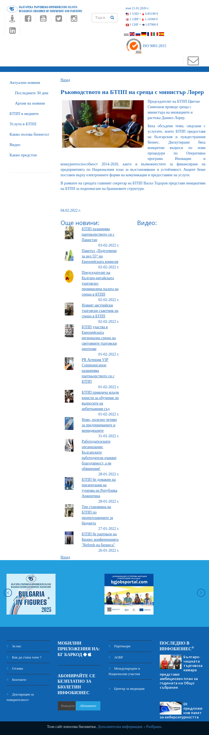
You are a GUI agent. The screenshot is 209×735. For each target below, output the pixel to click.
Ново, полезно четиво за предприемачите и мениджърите (99, 425)
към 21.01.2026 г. (137, 8)
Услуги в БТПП (23, 124)
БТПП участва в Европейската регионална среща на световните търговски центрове (99, 338)
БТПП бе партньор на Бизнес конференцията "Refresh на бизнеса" (100, 539)
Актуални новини (25, 82)
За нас (14, 646)
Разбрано (153, 727)
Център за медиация (127, 689)
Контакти (16, 680)
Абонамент (88, 706)
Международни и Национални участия (124, 671)
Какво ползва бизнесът (29, 134)
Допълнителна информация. (120, 727)
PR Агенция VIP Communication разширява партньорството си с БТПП (98, 371)
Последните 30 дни (31, 93)
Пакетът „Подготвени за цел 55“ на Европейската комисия (100, 256)
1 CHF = (142, 24)
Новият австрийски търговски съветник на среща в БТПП (100, 310)
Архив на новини (30, 103)
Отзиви (15, 668)
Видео (15, 144)
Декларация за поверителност (20, 697)
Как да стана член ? (24, 657)
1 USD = (142, 14)
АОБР (116, 657)
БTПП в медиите (24, 113)
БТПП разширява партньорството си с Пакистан (98, 234)
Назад (65, 80)
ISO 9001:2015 (146, 46)
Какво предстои (23, 155)
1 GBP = (142, 19)
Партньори (119, 646)
